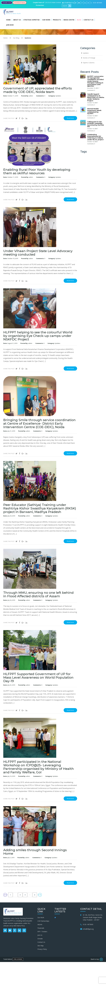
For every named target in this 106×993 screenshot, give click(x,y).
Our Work (46, 20)
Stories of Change (89, 58)
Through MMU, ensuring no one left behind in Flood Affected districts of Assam (38, 594)
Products (57, 20)
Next (39, 895)
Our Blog (16, 38)
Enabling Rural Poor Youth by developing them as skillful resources (36, 171)
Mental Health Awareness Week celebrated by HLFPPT (94, 111)
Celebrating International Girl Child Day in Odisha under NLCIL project (95, 137)
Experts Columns (88, 63)
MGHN (39, 925)
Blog (79, 20)
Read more (70, 118)
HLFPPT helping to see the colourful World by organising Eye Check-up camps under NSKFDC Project (37, 335)
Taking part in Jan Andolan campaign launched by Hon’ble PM (95, 124)
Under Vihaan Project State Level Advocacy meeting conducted (38, 252)
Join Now (10, 25)
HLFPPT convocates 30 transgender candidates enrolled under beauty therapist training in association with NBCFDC (95, 81)
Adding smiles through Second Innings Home (35, 852)
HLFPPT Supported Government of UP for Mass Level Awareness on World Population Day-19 (38, 677)
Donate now (6, 3)
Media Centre (69, 20)
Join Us (39, 935)
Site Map (40, 946)
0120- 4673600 (88, 924)
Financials (40, 928)
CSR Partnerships (43, 921)
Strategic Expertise (31, 20)
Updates (58, 96)
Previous (5, 895)
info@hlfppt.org (68, 3)
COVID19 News (19, 3)
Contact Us (88, 20)
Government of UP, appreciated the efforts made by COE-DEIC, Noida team (37, 90)
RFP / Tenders (42, 932)
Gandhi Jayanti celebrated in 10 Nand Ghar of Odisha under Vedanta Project (95, 97)
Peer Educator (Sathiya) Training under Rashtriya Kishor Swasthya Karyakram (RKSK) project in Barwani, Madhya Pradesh (39, 508)
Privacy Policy (42, 949)
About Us (17, 20)
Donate (40, 939)
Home (8, 20)
